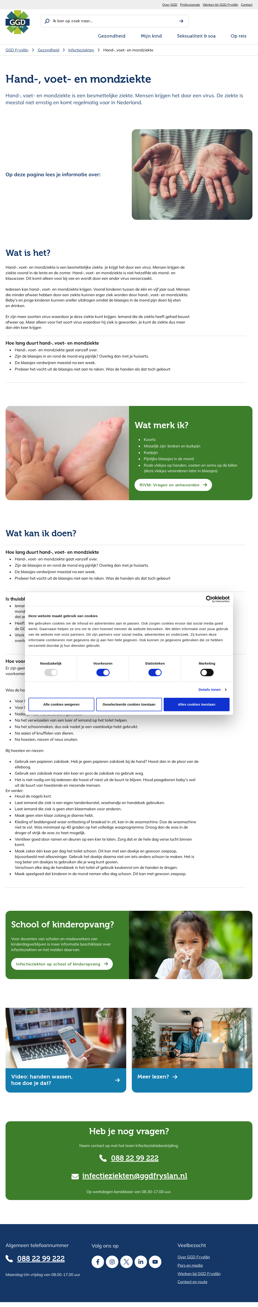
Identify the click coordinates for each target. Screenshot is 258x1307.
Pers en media (190, 1265)
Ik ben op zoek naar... (73, 20)
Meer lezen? (153, 1077)
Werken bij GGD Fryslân (220, 4)
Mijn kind (151, 36)
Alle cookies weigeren (61, 704)
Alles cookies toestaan (196, 704)
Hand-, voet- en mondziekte (128, 49)
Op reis (238, 36)
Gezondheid (112, 36)
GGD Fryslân (17, 49)
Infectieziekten (81, 49)
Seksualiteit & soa (196, 36)
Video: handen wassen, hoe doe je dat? (42, 1080)
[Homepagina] (18, 22)
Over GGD (169, 4)
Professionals (190, 4)
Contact (246, 4)
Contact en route (192, 1281)
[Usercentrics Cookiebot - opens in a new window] (209, 599)
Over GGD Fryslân (194, 1256)
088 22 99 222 (135, 1158)
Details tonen (210, 689)
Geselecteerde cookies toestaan (129, 704)
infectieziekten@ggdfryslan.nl (134, 1176)
